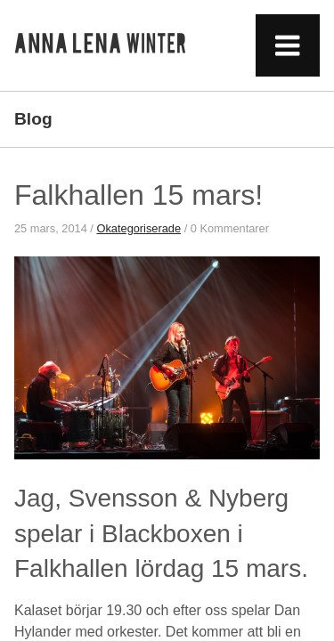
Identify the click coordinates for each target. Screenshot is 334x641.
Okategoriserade (138, 228)
